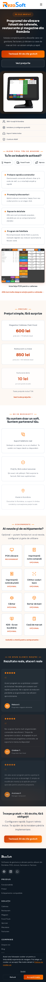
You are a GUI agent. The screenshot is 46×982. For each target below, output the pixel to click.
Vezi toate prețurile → (23, 399)
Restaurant (5, 910)
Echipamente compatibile (11, 893)
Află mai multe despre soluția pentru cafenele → (23, 294)
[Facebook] (4, 871)
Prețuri (4, 889)
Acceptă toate (33, 977)
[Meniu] (41, 4)
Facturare (5, 931)
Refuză (13, 977)
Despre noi (5, 945)
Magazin (4, 915)
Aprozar (4, 923)
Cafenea (4, 906)
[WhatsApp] (17, 871)
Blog (3, 949)
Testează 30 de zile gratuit (23, 54)
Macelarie (5, 927)
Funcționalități (7, 885)
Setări (23, 971)
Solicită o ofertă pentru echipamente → (23, 642)
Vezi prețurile (23, 63)
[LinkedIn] (10, 871)
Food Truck (23, 164)
